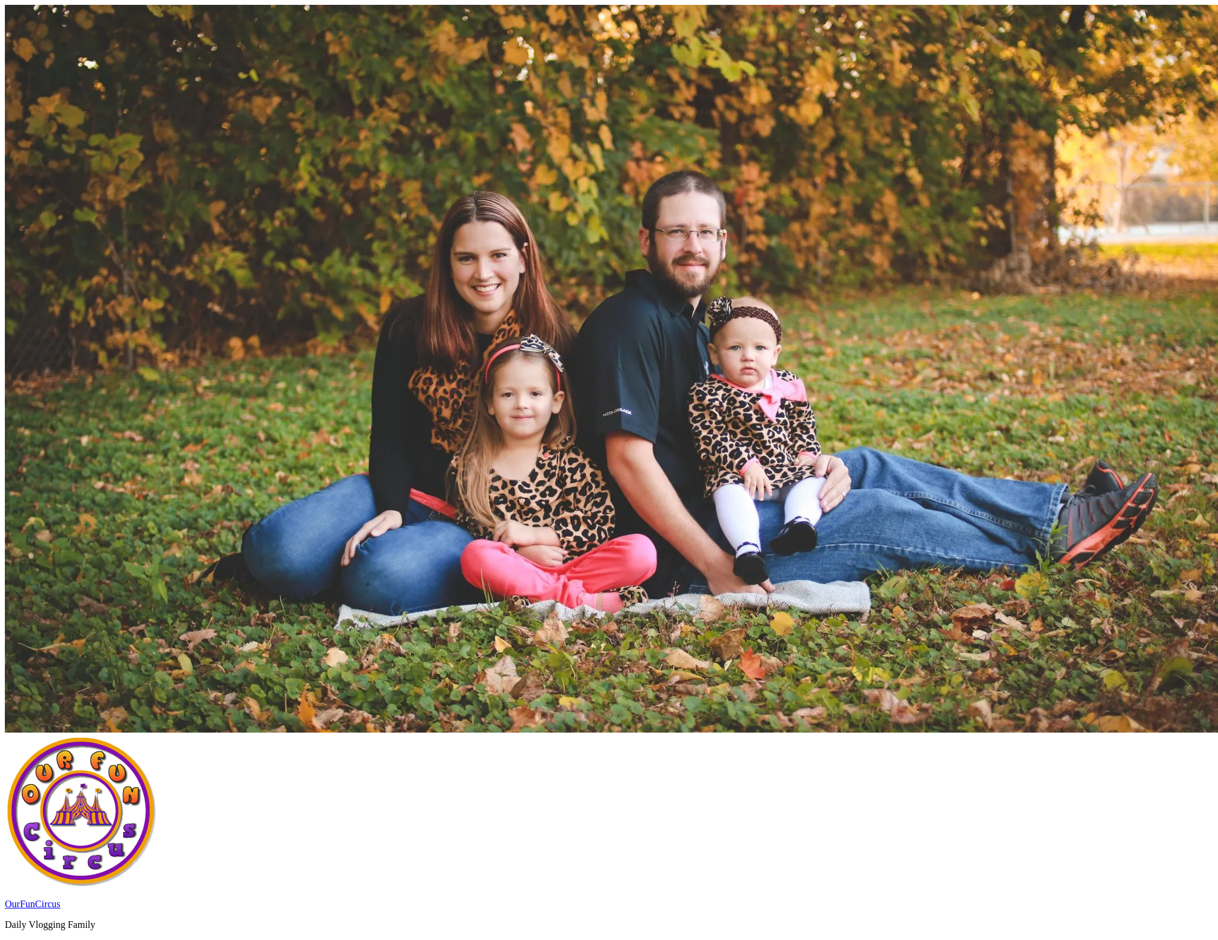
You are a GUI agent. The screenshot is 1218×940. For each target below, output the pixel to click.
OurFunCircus (33, 904)
